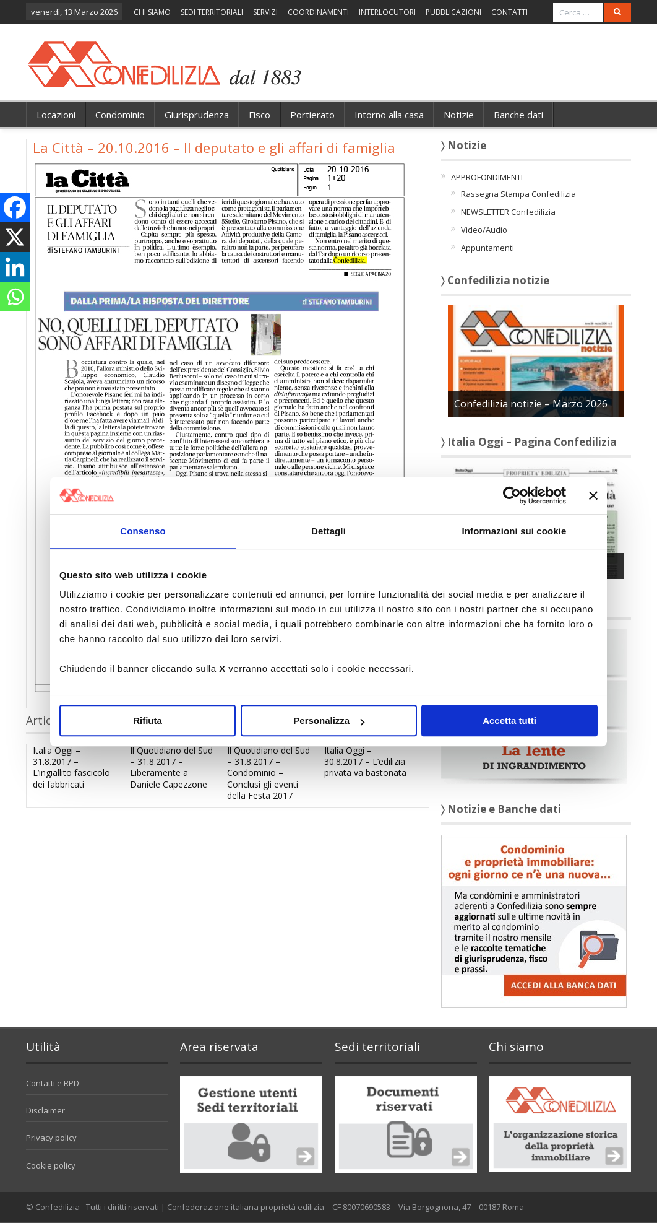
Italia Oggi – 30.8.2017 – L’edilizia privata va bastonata (365, 761)
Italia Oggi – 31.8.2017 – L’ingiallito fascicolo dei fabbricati (71, 767)
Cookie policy (50, 1165)
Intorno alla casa (389, 114)
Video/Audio (484, 229)
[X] (15, 237)
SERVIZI (265, 12)
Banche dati (518, 114)
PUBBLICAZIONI (453, 12)
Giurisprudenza (197, 114)
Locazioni (55, 114)
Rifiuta (147, 720)
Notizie (459, 114)
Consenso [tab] (142, 531)
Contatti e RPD (52, 1083)
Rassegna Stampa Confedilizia (518, 193)
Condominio (120, 114)
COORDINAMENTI (318, 12)
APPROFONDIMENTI (487, 177)
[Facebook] (15, 207)
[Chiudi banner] (593, 495)
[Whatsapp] (15, 296)
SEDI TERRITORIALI (212, 12)
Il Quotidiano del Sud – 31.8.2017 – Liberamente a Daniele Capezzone (171, 767)
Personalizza (328, 720)
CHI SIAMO (152, 12)
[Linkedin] (15, 267)
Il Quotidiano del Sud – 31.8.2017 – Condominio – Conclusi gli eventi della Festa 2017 (268, 772)
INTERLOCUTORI (387, 12)
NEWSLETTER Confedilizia (508, 211)
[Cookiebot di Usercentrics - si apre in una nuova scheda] (512, 495)
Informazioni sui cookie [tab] (514, 531)
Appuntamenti (487, 247)
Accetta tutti (509, 720)
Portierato (312, 114)
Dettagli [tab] (328, 531)
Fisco (259, 114)
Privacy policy (51, 1137)
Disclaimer (45, 1110)
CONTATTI (509, 12)
